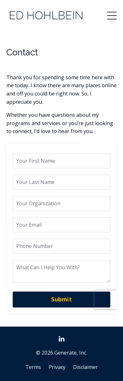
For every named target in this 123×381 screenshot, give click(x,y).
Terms (33, 366)
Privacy (57, 366)
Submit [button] (61, 299)
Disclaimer (85, 366)
